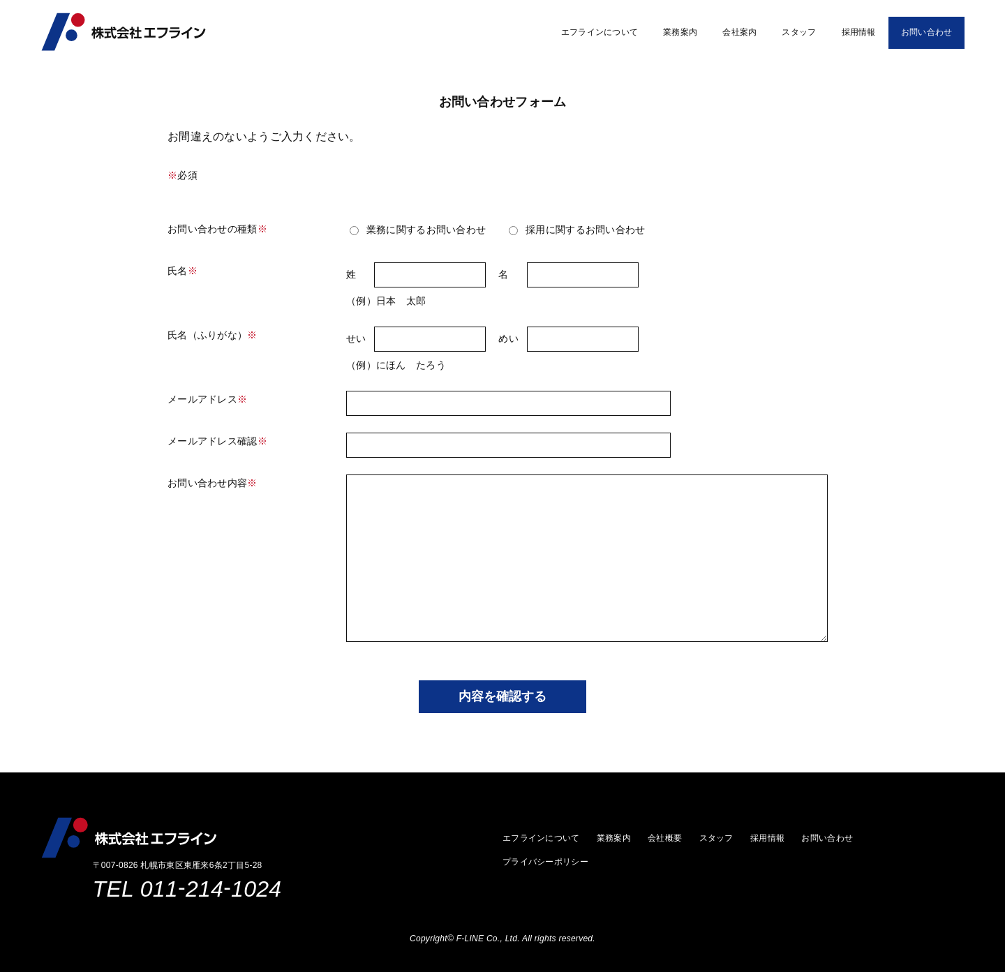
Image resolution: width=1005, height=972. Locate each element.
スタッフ (799, 32)
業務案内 (680, 32)
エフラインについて (600, 32)
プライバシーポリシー (545, 862)
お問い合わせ (927, 32)
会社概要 (665, 838)
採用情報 (859, 32)
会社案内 (739, 32)
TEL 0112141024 (187, 889)
